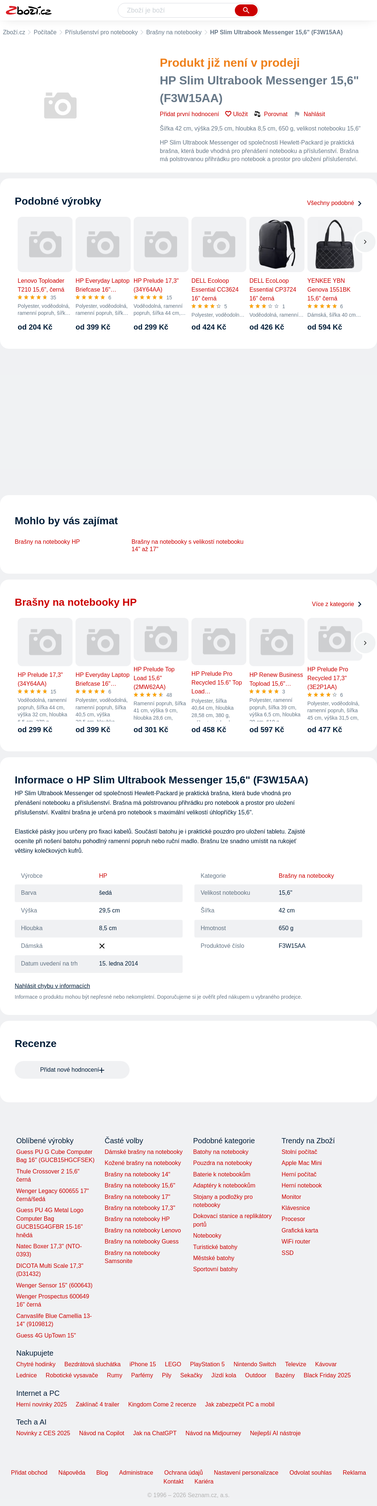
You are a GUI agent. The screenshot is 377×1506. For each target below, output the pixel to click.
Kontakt (173, 1481)
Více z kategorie (337, 604)
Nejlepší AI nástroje (275, 1433)
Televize (295, 1364)
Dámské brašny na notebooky (144, 1152)
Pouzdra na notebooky (222, 1163)
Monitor (291, 1197)
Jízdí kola (223, 1375)
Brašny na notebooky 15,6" (140, 1185)
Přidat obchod (29, 1473)
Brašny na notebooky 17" (137, 1197)
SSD (288, 1253)
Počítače (45, 32)
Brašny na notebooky (173, 32)
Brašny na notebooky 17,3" (140, 1208)
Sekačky (191, 1375)
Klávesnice (296, 1208)
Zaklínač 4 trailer (97, 1404)
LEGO (173, 1364)
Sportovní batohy (215, 1269)
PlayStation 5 (207, 1364)
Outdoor (256, 1375)
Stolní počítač (299, 1152)
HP (103, 876)
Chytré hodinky (36, 1364)
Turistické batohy (215, 1247)
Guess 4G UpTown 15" (46, 1335)
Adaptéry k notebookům (224, 1185)
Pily (167, 1375)
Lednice (26, 1375)
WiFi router (296, 1241)
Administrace (136, 1473)
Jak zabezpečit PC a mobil (240, 1404)
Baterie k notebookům (221, 1174)
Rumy (114, 1375)
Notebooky (207, 1235)
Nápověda (72, 1473)
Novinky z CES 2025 (43, 1433)
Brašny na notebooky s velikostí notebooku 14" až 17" (187, 545)
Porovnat (271, 114)
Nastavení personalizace (246, 1473)
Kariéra (204, 1481)
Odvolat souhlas (310, 1473)
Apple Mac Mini (302, 1163)
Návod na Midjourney (213, 1433)
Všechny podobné (334, 203)
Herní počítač (299, 1174)
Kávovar (326, 1364)
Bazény (285, 1375)
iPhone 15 (143, 1364)
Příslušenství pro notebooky (101, 32)
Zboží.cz (14, 32)
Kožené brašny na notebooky (143, 1163)
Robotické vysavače (72, 1375)
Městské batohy (213, 1258)
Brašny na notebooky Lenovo (143, 1230)
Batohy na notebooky (220, 1152)
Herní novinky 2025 (41, 1404)
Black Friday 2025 (327, 1375)
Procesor (293, 1219)
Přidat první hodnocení (189, 114)
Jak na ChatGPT (154, 1433)
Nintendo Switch (255, 1364)
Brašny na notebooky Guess (142, 1241)
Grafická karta (300, 1230)
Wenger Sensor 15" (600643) (54, 1285)
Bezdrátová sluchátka (92, 1364)
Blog (102, 1473)
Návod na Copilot (101, 1433)
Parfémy (142, 1375)
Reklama (354, 1473)
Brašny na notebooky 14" (137, 1174)
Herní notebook (302, 1185)
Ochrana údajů (183, 1473)
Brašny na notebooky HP (47, 542)
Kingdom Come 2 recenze (162, 1404)
